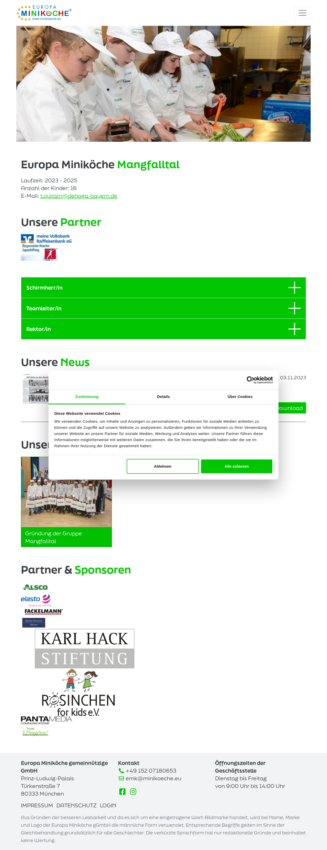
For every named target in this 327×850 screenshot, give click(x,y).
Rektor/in (163, 329)
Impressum (37, 805)
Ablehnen (162, 466)
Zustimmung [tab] (87, 396)
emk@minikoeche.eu (153, 778)
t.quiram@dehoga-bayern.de (78, 195)
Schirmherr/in (163, 287)
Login (108, 805)
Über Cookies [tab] (240, 396)
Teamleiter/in (163, 308)
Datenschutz (76, 805)
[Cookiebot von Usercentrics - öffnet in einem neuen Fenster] (250, 380)
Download (286, 407)
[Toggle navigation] (303, 13)
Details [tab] (163, 396)
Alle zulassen (237, 466)
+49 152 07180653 (151, 770)
